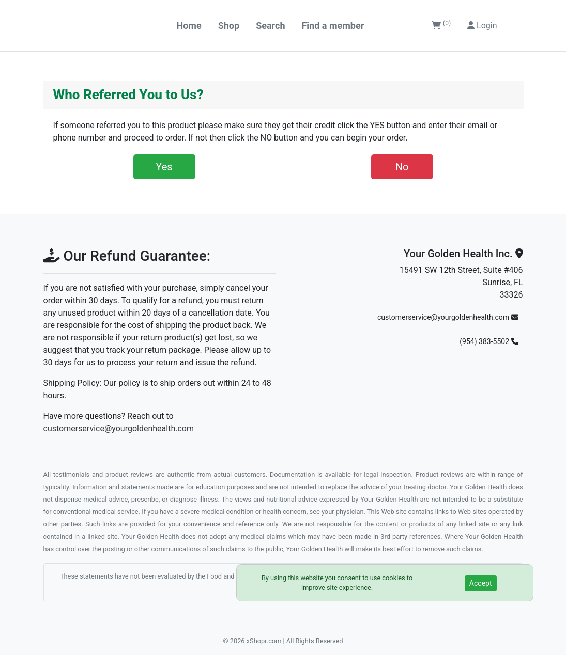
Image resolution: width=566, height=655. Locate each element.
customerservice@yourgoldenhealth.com (118, 428)
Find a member (332, 25)
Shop (228, 25)
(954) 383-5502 (489, 341)
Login (482, 25)
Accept (480, 583)
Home (189, 25)
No (402, 167)
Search (270, 25)
